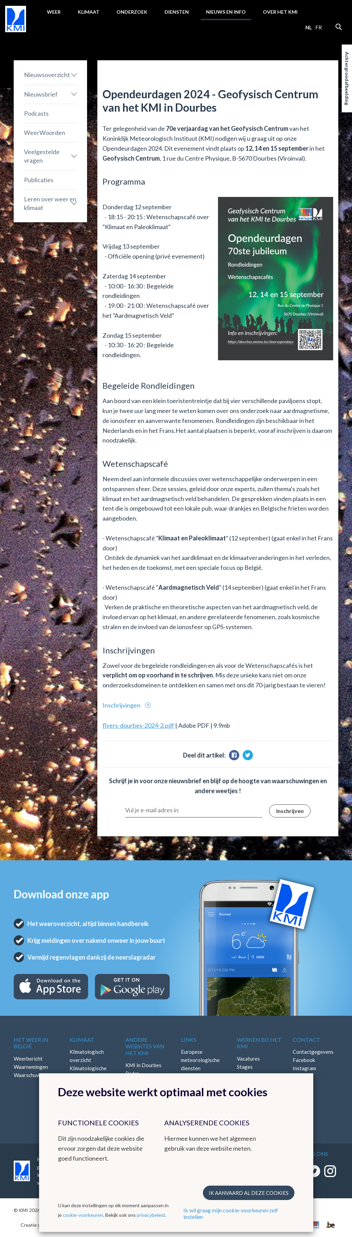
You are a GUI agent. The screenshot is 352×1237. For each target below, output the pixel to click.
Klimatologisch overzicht (87, 1056)
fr (318, 27)
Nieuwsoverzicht (47, 74)
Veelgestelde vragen (42, 156)
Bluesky (302, 1085)
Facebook (304, 1060)
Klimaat (88, 12)
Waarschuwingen (33, 1075)
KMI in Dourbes (143, 1065)
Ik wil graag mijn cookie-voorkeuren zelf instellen (230, 1213)
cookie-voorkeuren (83, 1215)
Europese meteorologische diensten (200, 1060)
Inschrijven (290, 811)
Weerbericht (28, 1058)
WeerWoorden (44, 132)
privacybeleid (151, 1215)
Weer (54, 12)
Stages (245, 1067)
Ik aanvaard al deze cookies (249, 1193)
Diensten (177, 12)
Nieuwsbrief (41, 94)
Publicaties (38, 180)
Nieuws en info (226, 12)
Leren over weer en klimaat (50, 203)
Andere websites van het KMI (145, 1046)
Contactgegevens (313, 1052)
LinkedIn (302, 1076)
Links (188, 1039)
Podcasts (36, 113)
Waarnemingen (31, 1067)
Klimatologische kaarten (88, 1072)
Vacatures (248, 1058)
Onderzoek (132, 12)
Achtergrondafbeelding (347, 78)
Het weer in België (31, 1042)
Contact (306, 1039)
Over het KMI (280, 12)
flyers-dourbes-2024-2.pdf (138, 725)
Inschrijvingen (122, 705)
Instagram (304, 1068)
